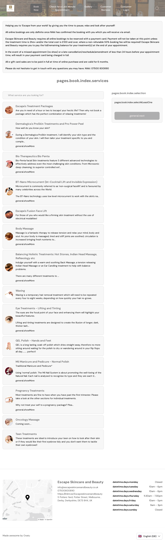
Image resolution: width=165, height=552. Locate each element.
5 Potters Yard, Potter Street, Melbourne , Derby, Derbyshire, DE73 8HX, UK (79, 507)
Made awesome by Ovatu (16, 544)
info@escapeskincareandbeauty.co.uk (78, 495)
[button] (149, 544)
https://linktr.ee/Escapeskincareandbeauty (80, 502)
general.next (137, 115)
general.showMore (25, 147)
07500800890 (66, 499)
